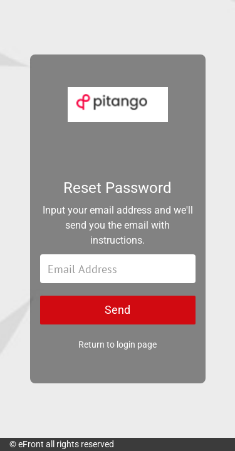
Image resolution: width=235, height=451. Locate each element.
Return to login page (117, 345)
